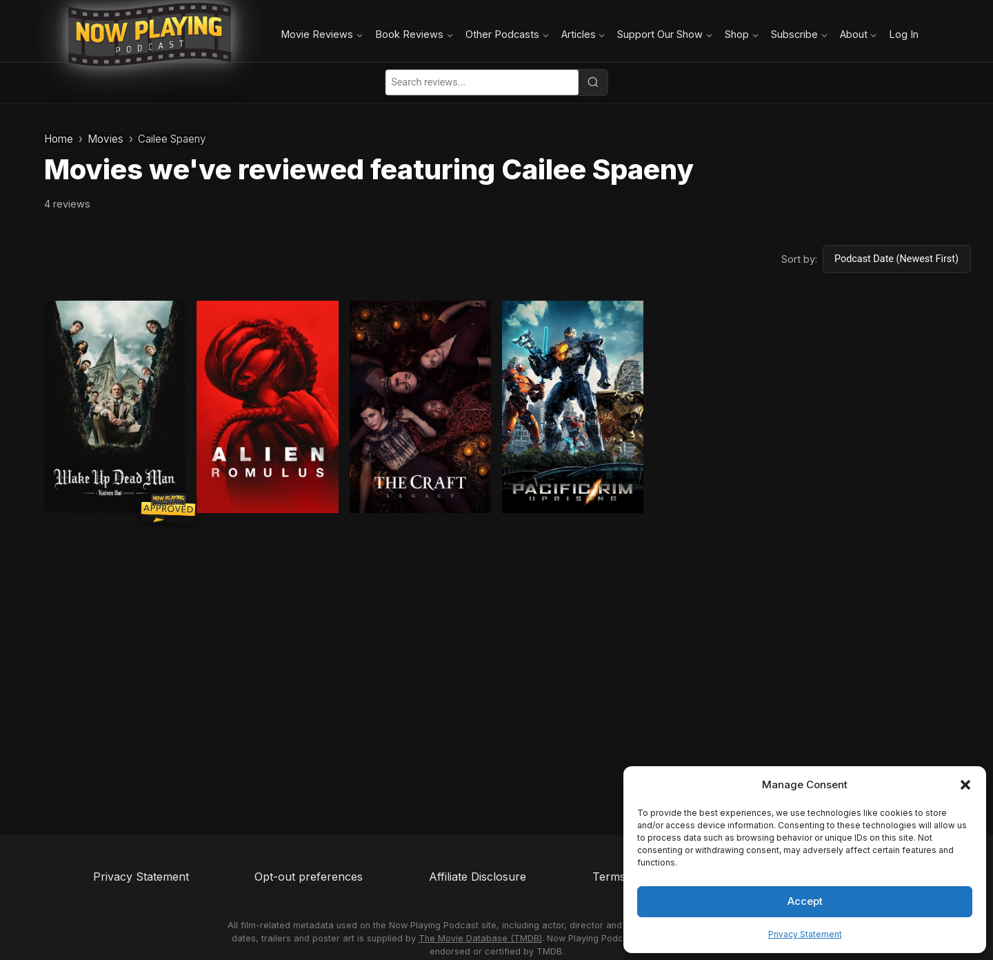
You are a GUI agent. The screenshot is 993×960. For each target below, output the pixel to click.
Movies (105, 139)
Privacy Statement (805, 934)
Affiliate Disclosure (477, 876)
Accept (805, 901)
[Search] (593, 82)
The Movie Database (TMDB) (480, 938)
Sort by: (799, 259)
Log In (904, 34)
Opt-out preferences (308, 876)
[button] (965, 785)
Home (58, 139)
